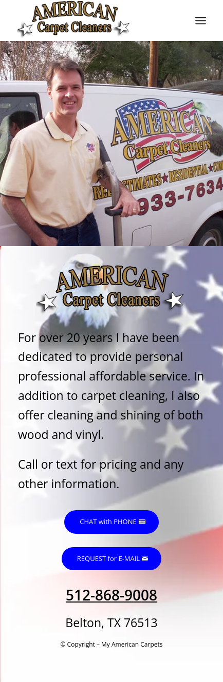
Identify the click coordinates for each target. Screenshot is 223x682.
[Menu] (200, 20)
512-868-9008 (111, 595)
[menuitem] (200, 20)
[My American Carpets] (93, 20)
